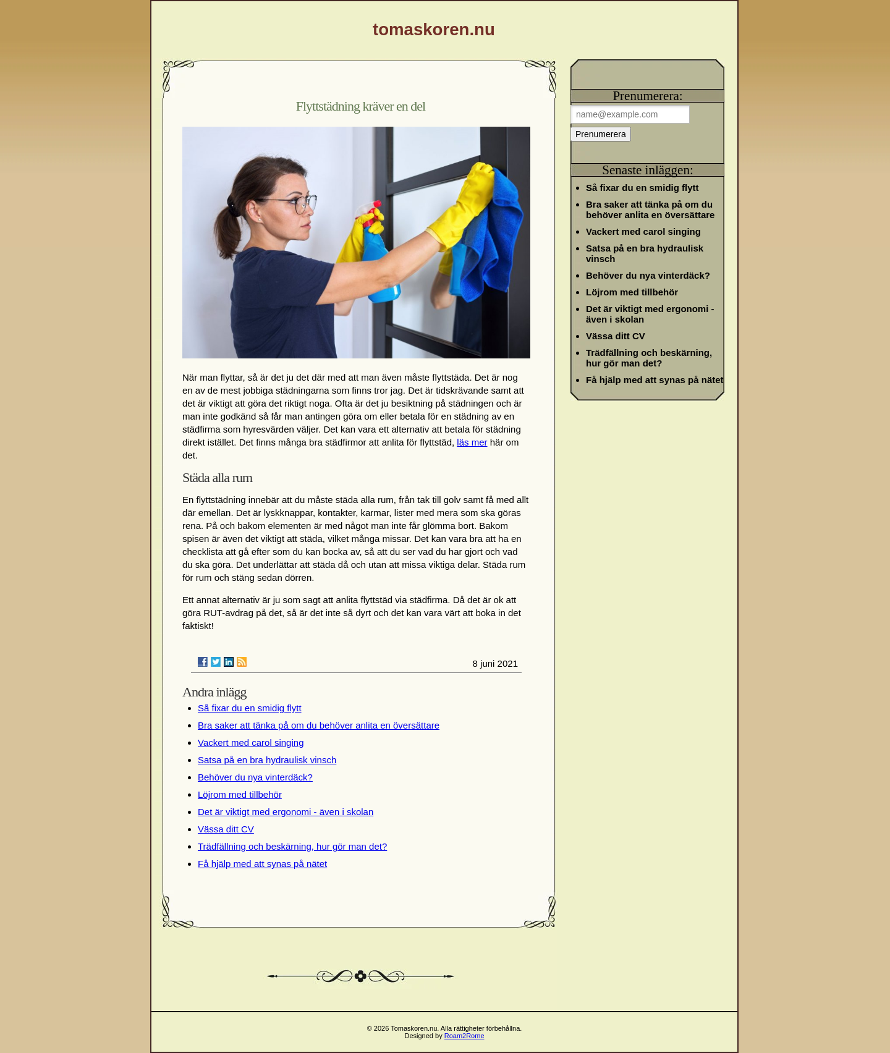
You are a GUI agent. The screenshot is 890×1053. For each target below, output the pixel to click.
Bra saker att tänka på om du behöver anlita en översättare (318, 725)
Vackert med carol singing (250, 742)
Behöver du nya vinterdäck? (255, 777)
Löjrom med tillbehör (240, 794)
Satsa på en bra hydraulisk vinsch (267, 760)
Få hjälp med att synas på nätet (262, 863)
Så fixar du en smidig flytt (250, 708)
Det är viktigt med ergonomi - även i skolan (285, 811)
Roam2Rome (464, 1035)
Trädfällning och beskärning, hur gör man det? (292, 846)
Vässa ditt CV (226, 829)
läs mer (472, 442)
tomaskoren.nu (434, 29)
